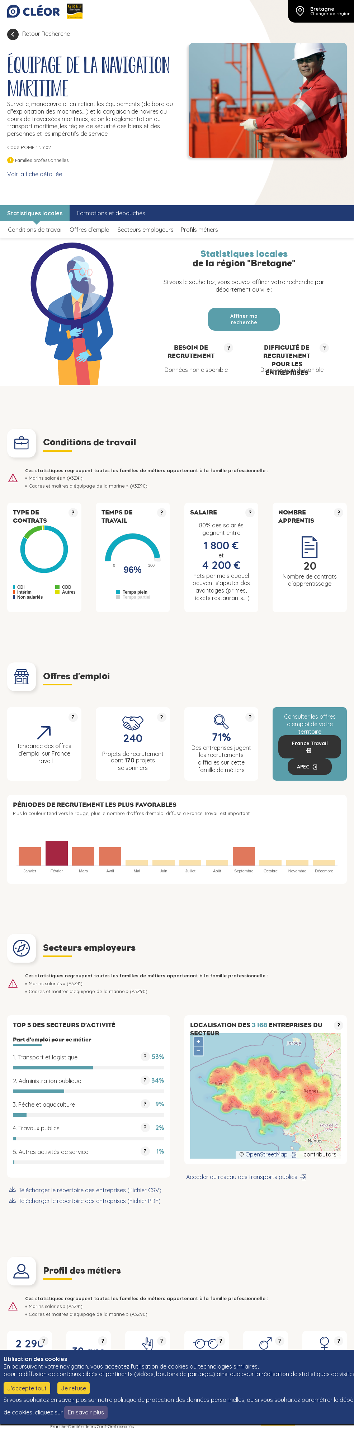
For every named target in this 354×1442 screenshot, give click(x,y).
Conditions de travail (35, 229)
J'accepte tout (27, 1388)
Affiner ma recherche (244, 319)
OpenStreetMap (266, 1154)
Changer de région (330, 13)
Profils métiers (199, 229)
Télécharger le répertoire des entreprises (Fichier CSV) (90, 1190)
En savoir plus (86, 1412)
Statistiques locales (34, 213)
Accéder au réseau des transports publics (241, 1176)
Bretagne (322, 8)
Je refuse (73, 1388)
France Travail (310, 743)
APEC (303, 766)
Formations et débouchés (111, 213)
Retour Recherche (46, 33)
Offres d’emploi (90, 229)
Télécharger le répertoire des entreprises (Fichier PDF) (90, 1200)
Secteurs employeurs (146, 229)
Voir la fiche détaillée (34, 174)
